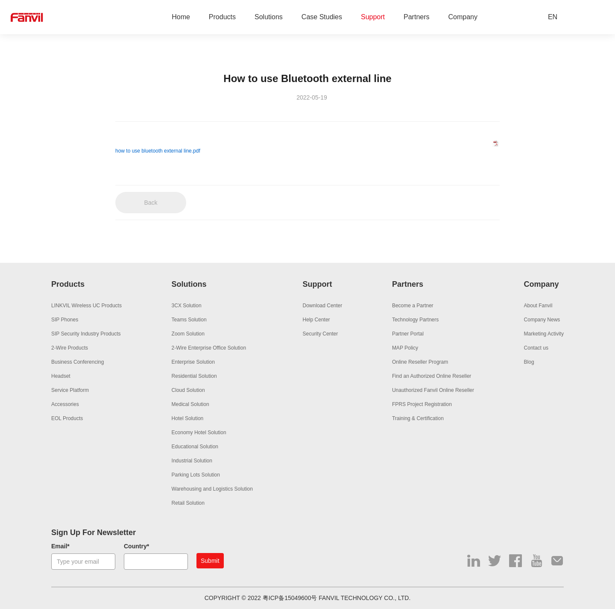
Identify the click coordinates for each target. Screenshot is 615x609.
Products (222, 17)
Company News (542, 320)
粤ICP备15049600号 (290, 597)
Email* (60, 546)
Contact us (536, 348)
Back (150, 202)
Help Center (316, 320)
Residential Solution (194, 376)
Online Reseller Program (420, 362)
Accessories (65, 404)
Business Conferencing (77, 362)
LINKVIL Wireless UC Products (86, 306)
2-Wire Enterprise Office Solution (209, 348)
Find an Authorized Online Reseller (431, 376)
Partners (416, 17)
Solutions (269, 17)
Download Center (323, 306)
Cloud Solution (188, 390)
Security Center (320, 334)
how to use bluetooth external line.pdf (157, 151)
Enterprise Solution (193, 362)
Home (181, 17)
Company (462, 17)
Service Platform (70, 390)
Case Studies (322, 17)
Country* (136, 546)
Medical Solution (190, 404)
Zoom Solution (188, 334)
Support (373, 17)
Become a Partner (412, 306)
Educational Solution (195, 447)
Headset (60, 376)
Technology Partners (415, 320)
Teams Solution (189, 320)
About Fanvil (538, 306)
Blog (529, 362)
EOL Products (67, 418)
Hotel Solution (188, 418)
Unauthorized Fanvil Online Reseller (433, 390)
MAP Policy (405, 348)
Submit (210, 560)
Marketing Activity (544, 334)
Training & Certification (418, 418)
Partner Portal (408, 334)
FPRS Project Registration (422, 404)
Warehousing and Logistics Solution (212, 489)
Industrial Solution (192, 461)
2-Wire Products (69, 348)
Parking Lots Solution (196, 475)
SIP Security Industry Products (86, 334)
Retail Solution (188, 503)
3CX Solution (187, 306)
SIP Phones (64, 320)
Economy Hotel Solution (199, 432)
